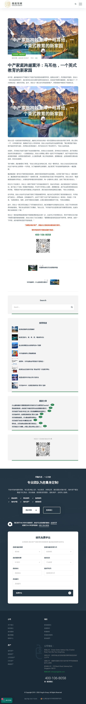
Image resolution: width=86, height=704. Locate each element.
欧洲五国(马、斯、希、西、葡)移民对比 (31, 337)
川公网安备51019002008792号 (51, 698)
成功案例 (10, 631)
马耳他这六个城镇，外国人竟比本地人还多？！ (27, 426)
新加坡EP (47, 638)
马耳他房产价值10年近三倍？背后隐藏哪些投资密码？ (29, 411)
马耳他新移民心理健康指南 (27, 353)
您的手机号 (47, 568)
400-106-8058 (44, 525)
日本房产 (10, 661)
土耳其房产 (11, 657)
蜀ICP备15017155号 (30, 699)
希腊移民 (47, 631)
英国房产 (10, 654)
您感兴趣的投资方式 (50, 547)
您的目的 (47, 558)
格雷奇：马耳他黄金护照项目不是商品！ (31, 361)
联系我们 (49, 510)
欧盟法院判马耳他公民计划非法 (29, 377)
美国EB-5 (47, 628)
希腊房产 (10, 664)
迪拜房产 (10, 651)
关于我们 (10, 625)
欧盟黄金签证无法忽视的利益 (48, 267)
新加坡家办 (47, 625)
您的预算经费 (17, 558)
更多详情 (31, 510)
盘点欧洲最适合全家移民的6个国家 (30, 345)
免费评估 (43, 593)
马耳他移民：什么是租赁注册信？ (37, 282)
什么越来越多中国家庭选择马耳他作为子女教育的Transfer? (30, 405)
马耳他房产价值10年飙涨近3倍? (22, 420)
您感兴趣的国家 (18, 547)
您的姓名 (16, 568)
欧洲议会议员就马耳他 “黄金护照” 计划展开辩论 (34, 369)
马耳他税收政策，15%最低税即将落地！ (24, 417)
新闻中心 (10, 638)
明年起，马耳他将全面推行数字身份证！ (24, 423)
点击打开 (54, 523)
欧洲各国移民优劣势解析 (27, 329)
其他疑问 (16, 579)
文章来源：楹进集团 (19, 54)
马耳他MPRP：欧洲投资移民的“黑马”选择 (32, 385)
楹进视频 (10, 635)
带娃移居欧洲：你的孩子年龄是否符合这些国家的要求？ (29, 408)
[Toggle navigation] (80, 4)
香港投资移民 (48, 635)
